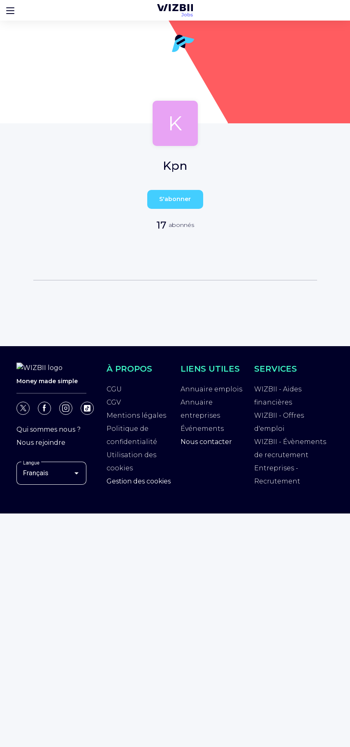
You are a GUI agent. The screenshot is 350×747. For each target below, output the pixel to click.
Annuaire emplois (211, 389)
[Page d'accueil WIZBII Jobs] (175, 10)
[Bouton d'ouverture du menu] (10, 10)
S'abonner (175, 199)
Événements (202, 428)
